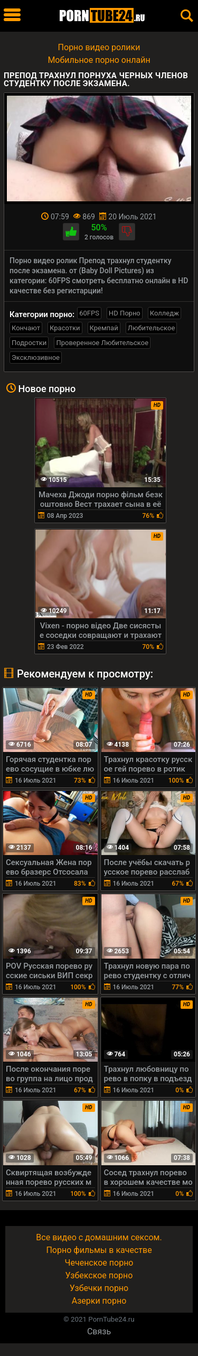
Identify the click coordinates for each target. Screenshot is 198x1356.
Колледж (164, 313)
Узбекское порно (99, 1275)
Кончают (26, 328)
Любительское (151, 328)
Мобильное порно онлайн (99, 60)
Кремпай (104, 328)
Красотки (65, 328)
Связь (99, 1331)
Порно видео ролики (99, 47)
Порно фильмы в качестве (99, 1250)
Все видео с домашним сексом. (99, 1237)
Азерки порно (99, 1301)
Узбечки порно (99, 1288)
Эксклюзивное (36, 357)
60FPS (89, 313)
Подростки (29, 343)
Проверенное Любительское (102, 343)
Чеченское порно (99, 1263)
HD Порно (124, 313)
